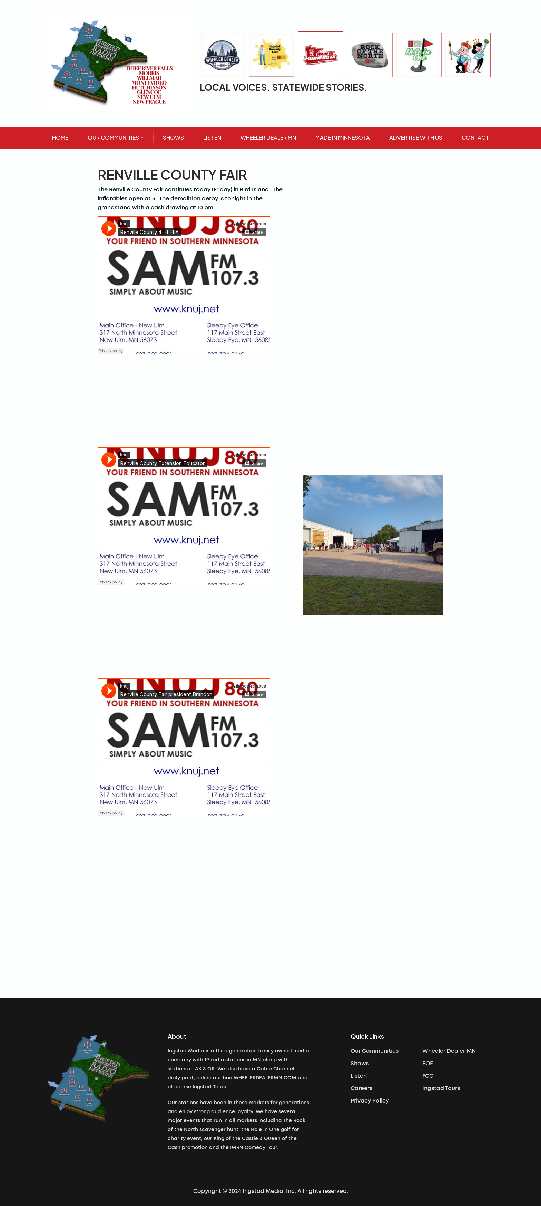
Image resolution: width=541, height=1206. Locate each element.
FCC (427, 1076)
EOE (427, 1063)
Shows (360, 1063)
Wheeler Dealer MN (449, 1051)
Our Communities (375, 1051)
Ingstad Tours (441, 1088)
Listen (359, 1076)
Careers (361, 1088)
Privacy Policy (370, 1101)
